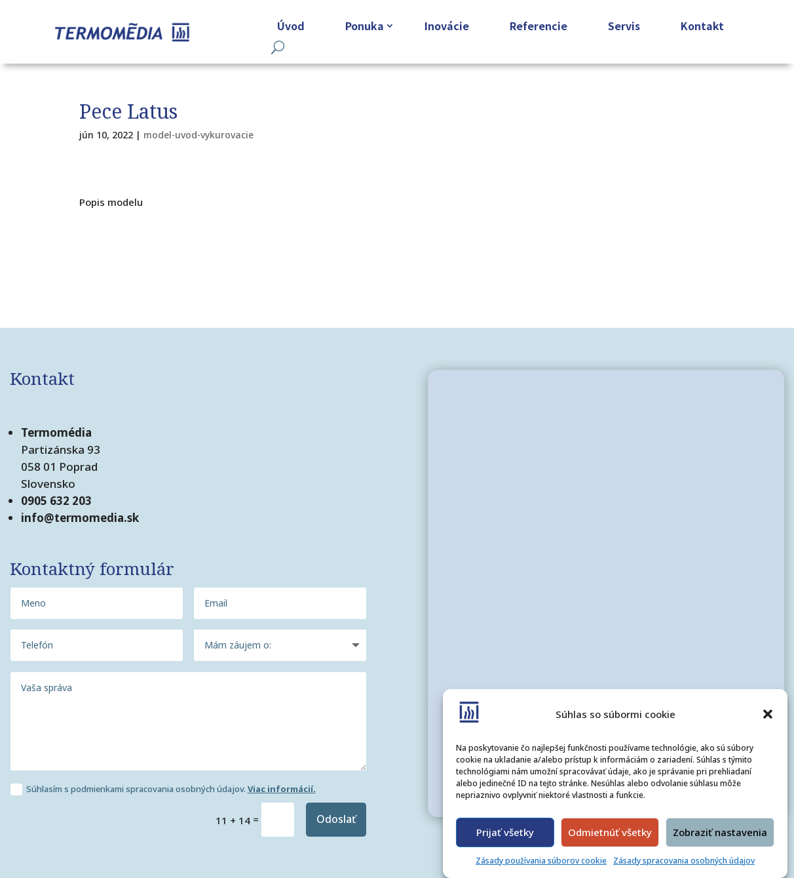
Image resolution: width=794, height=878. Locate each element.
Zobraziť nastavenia (720, 832)
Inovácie (447, 25)
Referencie (538, 25)
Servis (624, 25)
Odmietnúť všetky (610, 832)
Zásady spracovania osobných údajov (684, 860)
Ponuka (364, 25)
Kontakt (702, 25)
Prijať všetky (505, 832)
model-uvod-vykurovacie (198, 135)
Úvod (291, 25)
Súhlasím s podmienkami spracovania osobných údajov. (163, 789)
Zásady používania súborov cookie (541, 860)
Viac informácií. (282, 789)
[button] (767, 714)
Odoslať (336, 819)
